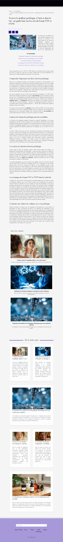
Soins (32, 530)
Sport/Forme (19, 530)
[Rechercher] (31, 525)
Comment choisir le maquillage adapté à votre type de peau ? (31, 260)
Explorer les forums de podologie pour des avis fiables (31, 58)
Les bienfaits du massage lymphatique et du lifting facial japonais (42, 443)
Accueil (10, 11)
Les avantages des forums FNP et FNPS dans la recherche (31, 63)
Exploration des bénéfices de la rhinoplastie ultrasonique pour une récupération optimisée (31, 324)
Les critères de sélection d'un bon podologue (31, 60)
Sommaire (31, 53)
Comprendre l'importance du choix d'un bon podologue (31, 56)
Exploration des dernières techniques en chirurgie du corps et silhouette (31, 291)
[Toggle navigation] (4, 3)
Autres (45, 530)
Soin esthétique (17, 11)
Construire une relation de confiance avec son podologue (31, 65)
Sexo (25, 530)
